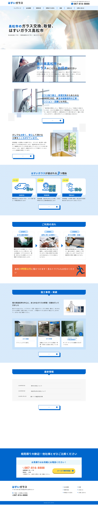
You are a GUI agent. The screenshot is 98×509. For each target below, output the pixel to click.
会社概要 (28, 8)
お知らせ (69, 8)
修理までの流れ (50, 8)
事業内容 (38, 8)
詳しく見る (53, 122)
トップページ (17, 8)
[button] (17, 338)
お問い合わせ (80, 8)
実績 (61, 8)
